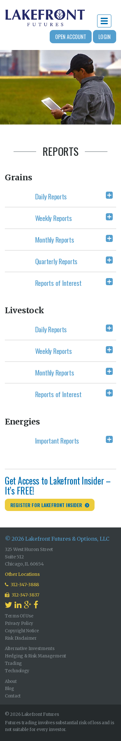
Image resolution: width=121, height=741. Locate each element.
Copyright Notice (22, 631)
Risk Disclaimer (21, 638)
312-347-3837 (22, 595)
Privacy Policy (19, 623)
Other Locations (22, 574)
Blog (9, 688)
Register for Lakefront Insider (46, 504)
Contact (13, 696)
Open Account (70, 37)
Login (104, 37)
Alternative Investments (30, 648)
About (11, 681)
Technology (17, 671)
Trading (13, 663)
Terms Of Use (19, 616)
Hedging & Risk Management (35, 656)
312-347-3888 (22, 584)
